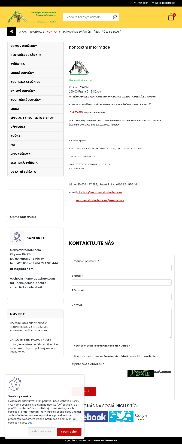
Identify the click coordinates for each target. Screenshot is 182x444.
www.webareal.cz (105, 440)
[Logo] (31, 17)
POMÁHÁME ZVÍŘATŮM (77, 31)
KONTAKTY (53, 31)
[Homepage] (11, 32)
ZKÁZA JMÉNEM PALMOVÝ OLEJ (30, 339)
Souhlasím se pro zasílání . (116, 356)
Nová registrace (165, 3)
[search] (115, 17)
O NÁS (23, 31)
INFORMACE (37, 31)
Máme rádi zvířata (23, 217)
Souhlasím (69, 432)
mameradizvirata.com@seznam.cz (100, 200)
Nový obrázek (162, 371)
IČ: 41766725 (76, 112)
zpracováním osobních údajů (109, 345)
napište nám (24, 269)
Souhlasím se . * (102, 345)
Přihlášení (143, 3)
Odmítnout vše (41, 431)
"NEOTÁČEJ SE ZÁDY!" (107, 31)
